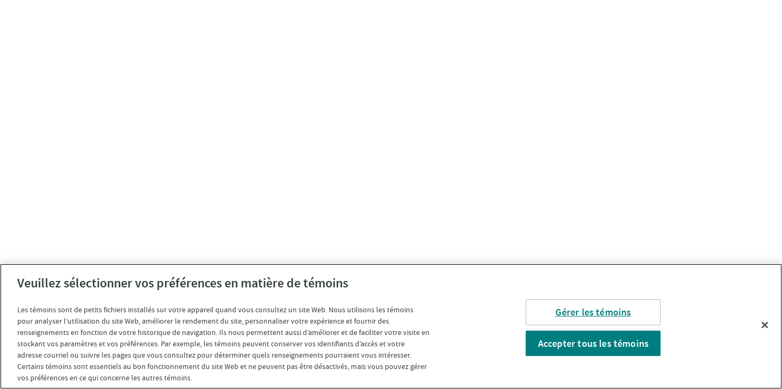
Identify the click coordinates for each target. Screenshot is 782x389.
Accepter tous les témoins (593, 343)
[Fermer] (765, 325)
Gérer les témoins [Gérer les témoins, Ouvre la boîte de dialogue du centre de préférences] (593, 312)
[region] (391, 326)
